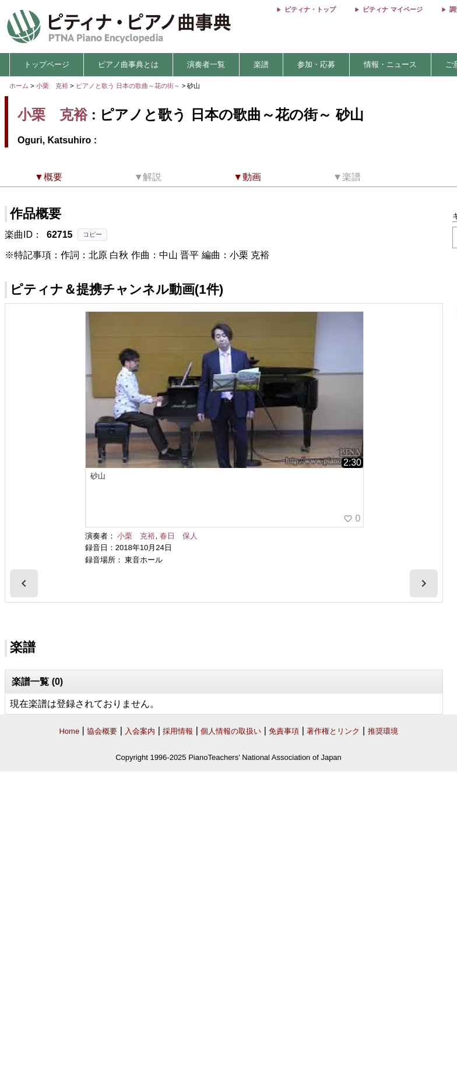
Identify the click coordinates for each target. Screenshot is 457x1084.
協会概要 (102, 731)
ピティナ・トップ (310, 9)
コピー (92, 234)
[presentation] (24, 583)
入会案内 (140, 731)
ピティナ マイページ (392, 9)
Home (69, 731)
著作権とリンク (333, 731)
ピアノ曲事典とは (128, 64)
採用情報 (178, 731)
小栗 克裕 (52, 85)
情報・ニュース (390, 64)
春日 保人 (179, 536)
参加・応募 (316, 64)
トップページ (46, 64)
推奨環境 (383, 731)
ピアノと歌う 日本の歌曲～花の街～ (129, 85)
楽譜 (261, 64)
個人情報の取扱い (231, 731)
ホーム (19, 85)
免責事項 (284, 731)
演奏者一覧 (206, 64)
